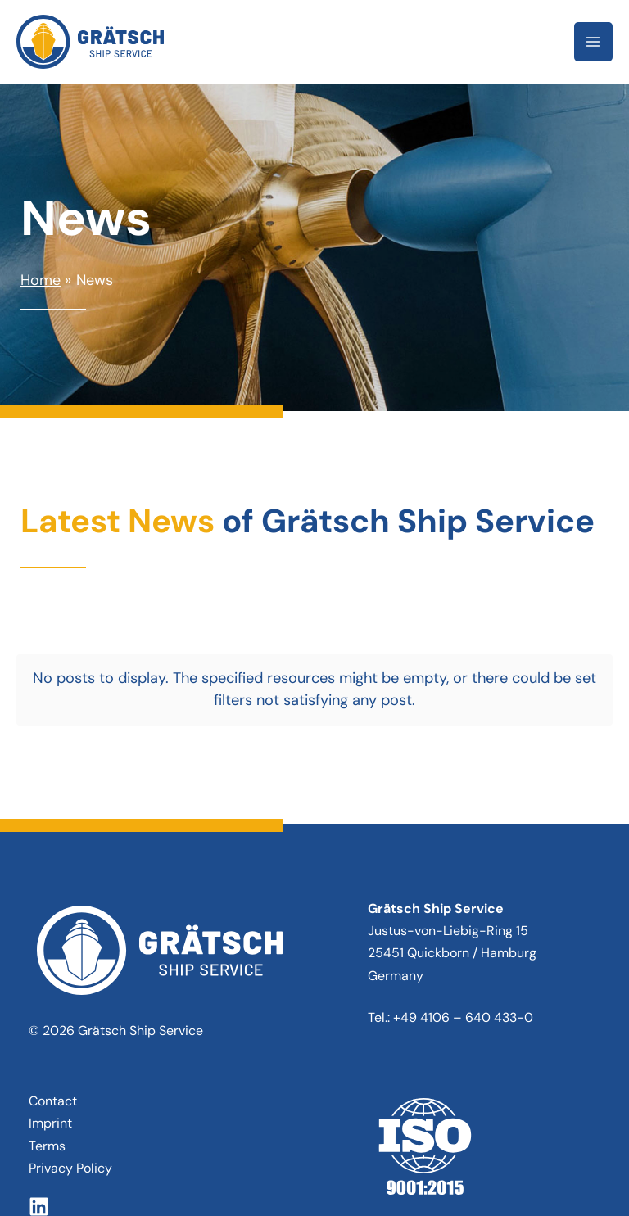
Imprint (50, 1042)
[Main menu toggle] (593, 41)
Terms (47, 1064)
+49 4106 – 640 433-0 (463, 936)
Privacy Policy (70, 1087)
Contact (53, 1019)
